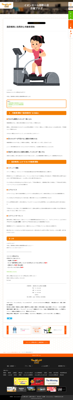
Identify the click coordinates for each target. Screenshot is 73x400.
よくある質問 (45, 366)
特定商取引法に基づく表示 (58, 396)
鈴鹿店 (4, 374)
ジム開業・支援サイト (32, 396)
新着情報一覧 (61, 366)
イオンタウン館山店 (28, 372)
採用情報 (11, 396)
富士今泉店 (56, 372)
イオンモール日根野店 (28, 374)
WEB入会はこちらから (12, 271)
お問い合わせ (39, 396)
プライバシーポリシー (49, 396)
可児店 (50, 372)
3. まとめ (10, 106)
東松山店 (20, 372)
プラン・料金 (28, 366)
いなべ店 (10, 374)
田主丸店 (62, 374)
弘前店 (45, 372)
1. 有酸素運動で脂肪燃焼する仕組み (16, 103)
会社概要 (43, 396)
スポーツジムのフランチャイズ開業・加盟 (21, 396)
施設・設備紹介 (10, 366)
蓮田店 (4, 372)
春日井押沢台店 (63, 372)
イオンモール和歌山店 (53, 374)
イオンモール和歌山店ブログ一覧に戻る (36, 330)
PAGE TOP (36, 355)
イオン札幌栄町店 (38, 372)
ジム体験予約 (70, 24)
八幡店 (20, 374)
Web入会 (70, 15)
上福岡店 (15, 372)
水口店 (15, 374)
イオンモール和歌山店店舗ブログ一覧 (13, 352)
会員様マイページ (71, 34)
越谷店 (9, 372)
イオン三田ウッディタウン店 (41, 374)
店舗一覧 (70, 8)
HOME (4, 352)
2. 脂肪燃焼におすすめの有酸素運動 (16, 104)
